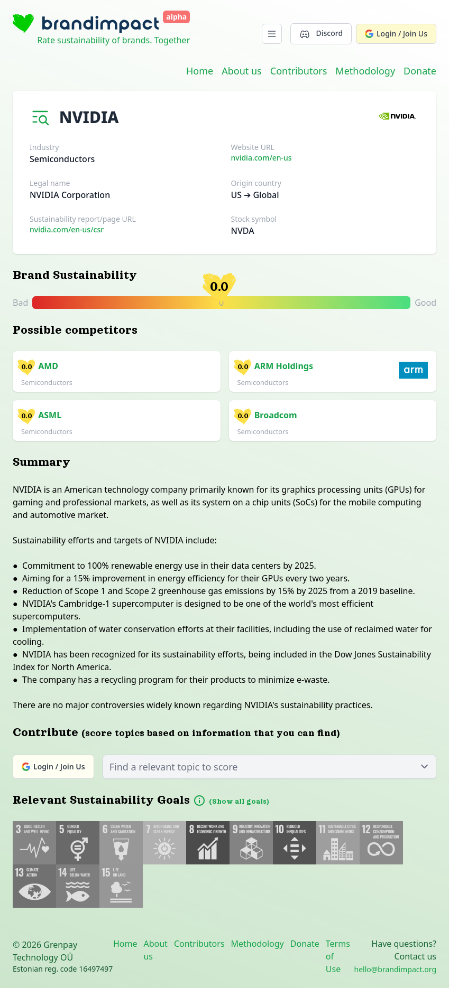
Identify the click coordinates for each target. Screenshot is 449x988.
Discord (321, 33)
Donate (420, 70)
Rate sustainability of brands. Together (113, 40)
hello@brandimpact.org (395, 969)
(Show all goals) (239, 801)
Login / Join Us (396, 34)
